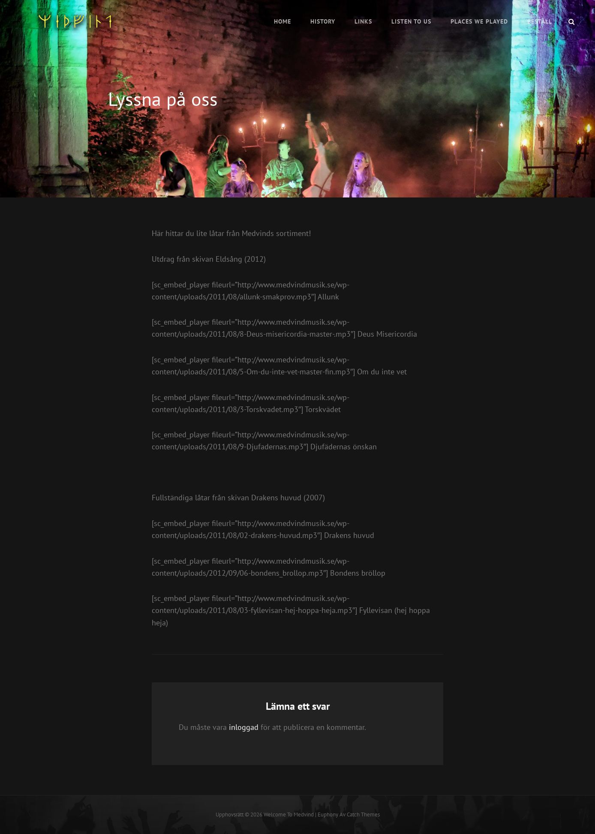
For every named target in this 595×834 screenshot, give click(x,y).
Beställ (539, 21)
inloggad (243, 727)
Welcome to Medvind (289, 814)
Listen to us (411, 21)
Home (282, 21)
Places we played (479, 21)
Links (363, 21)
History (322, 21)
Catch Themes (363, 814)
